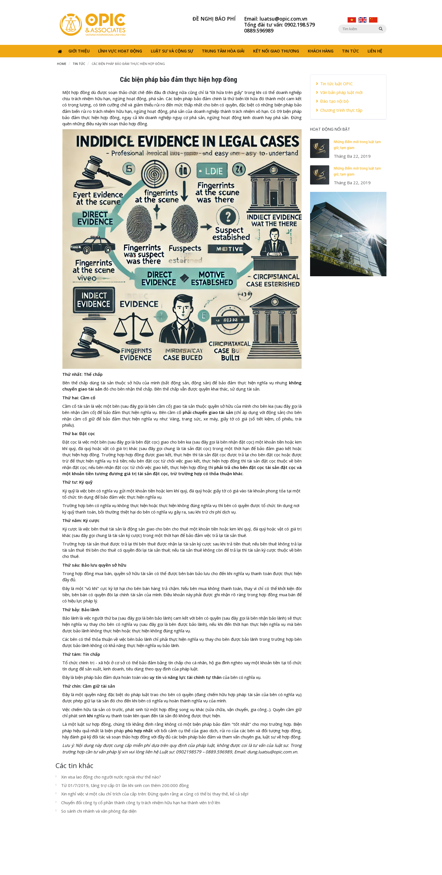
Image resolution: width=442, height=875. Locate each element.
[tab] (348, 97)
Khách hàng (320, 51)
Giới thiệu (79, 51)
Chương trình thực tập (339, 110)
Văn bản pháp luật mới (339, 92)
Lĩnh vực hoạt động (120, 51)
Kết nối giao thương (276, 51)
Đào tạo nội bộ (332, 101)
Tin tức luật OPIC (334, 83)
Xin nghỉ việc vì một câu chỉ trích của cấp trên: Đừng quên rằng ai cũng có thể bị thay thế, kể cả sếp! (154, 794)
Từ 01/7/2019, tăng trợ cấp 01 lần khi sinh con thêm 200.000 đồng (125, 785)
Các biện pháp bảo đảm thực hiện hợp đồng (128, 64)
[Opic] (92, 24)
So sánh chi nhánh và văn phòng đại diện (98, 811)
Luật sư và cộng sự (172, 51)
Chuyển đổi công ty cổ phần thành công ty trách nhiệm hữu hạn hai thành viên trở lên (140, 802)
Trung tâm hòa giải (223, 51)
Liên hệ (375, 51)
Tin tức (350, 51)
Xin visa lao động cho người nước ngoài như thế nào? (111, 777)
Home (61, 64)
